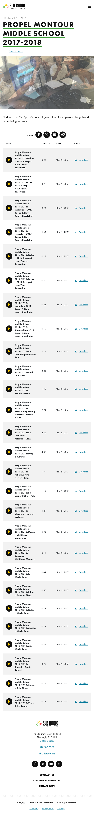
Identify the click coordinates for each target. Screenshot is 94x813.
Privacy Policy (48, 808)
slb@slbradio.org (47, 753)
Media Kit (34, 808)
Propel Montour (16, 51)
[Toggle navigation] (86, 6)
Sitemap (61, 808)
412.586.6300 (47, 747)
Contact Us (47, 774)
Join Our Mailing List (47, 780)
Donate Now (47, 786)
